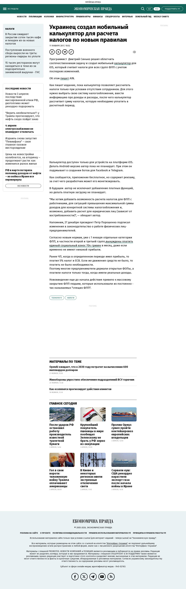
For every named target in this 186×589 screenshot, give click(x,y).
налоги (70, 298)
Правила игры (83, 16)
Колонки (49, 16)
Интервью (127, 16)
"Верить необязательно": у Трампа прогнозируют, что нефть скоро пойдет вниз (22, 116)
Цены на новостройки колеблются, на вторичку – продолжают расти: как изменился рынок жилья (22, 159)
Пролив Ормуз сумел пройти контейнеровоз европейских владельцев (122, 431)
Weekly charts (161, 16)
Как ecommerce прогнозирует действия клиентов (80, 389)
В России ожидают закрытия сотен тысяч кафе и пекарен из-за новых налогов (23, 39)
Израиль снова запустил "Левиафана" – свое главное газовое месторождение (21, 143)
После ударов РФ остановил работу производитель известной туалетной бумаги (61, 434)
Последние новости (18, 88)
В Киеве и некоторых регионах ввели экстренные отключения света (91, 478)
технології (57, 298)
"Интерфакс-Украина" (116, 543)
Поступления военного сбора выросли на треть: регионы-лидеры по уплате (22, 53)
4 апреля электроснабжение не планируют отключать (19, 128)
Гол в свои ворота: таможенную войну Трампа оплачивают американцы (59, 478)
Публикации (35, 16)
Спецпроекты (112, 16)
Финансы (98, 16)
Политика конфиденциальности (70, 533)
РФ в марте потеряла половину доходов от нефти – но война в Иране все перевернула (23, 175)
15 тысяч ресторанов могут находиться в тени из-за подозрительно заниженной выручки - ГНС (22, 67)
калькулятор (122, 63)
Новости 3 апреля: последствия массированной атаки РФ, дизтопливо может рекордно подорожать (22, 100)
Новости (21, 16)
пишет (64, 78)
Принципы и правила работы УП (149, 533)
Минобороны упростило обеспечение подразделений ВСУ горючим (91, 379)
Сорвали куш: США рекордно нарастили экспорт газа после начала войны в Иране (121, 478)
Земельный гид (143, 16)
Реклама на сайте (29, 533)
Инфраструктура (65, 16)
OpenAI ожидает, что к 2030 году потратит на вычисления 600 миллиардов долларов (88, 368)
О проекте (45, 533)
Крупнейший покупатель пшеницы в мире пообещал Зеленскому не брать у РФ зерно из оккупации (92, 434)
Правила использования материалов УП (110, 533)
